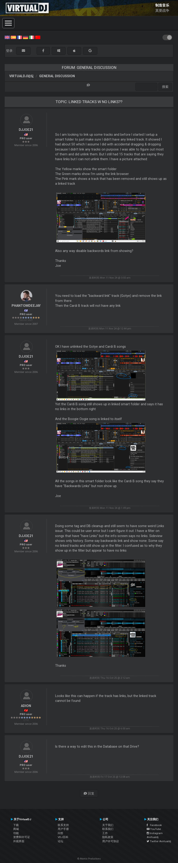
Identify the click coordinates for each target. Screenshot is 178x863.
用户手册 (63, 829)
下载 (16, 825)
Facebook (154, 825)
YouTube (154, 829)
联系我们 (107, 829)
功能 (16, 833)
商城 (16, 829)
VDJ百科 (63, 837)
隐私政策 (107, 837)
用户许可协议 (110, 841)
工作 (105, 833)
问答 (60, 833)
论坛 (60, 841)
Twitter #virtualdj (159, 841)
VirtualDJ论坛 (21, 76)
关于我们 (107, 825)
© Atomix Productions (89, 858)
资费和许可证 (21, 837)
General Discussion (57, 76)
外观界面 (18, 841)
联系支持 (63, 825)
